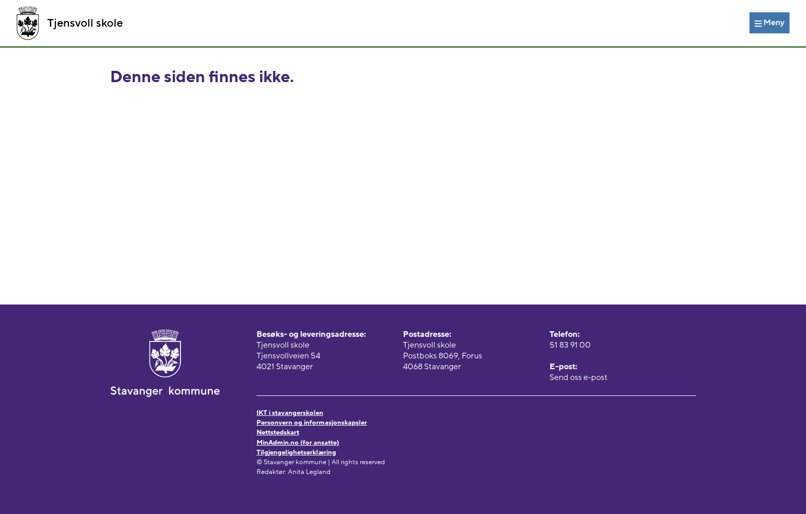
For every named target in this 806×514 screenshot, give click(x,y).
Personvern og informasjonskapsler (312, 422)
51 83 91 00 (570, 345)
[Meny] (769, 22)
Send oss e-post (578, 377)
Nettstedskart (278, 432)
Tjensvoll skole (69, 23)
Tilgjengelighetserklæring (296, 452)
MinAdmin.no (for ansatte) (298, 442)
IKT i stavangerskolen (290, 412)
